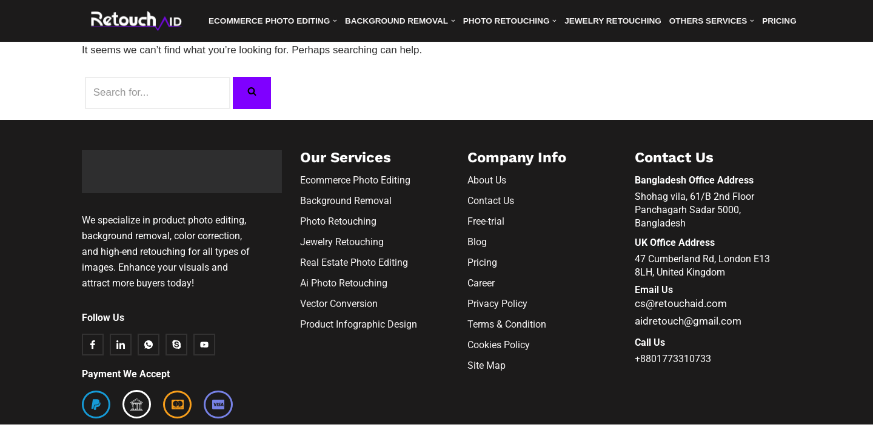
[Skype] (176, 357)
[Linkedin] (121, 357)
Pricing (780, 20)
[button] (335, 21)
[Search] (157, 93)
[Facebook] (93, 357)
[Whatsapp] (148, 357)
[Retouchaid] (139, 21)
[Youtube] (204, 357)
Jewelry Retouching (613, 20)
